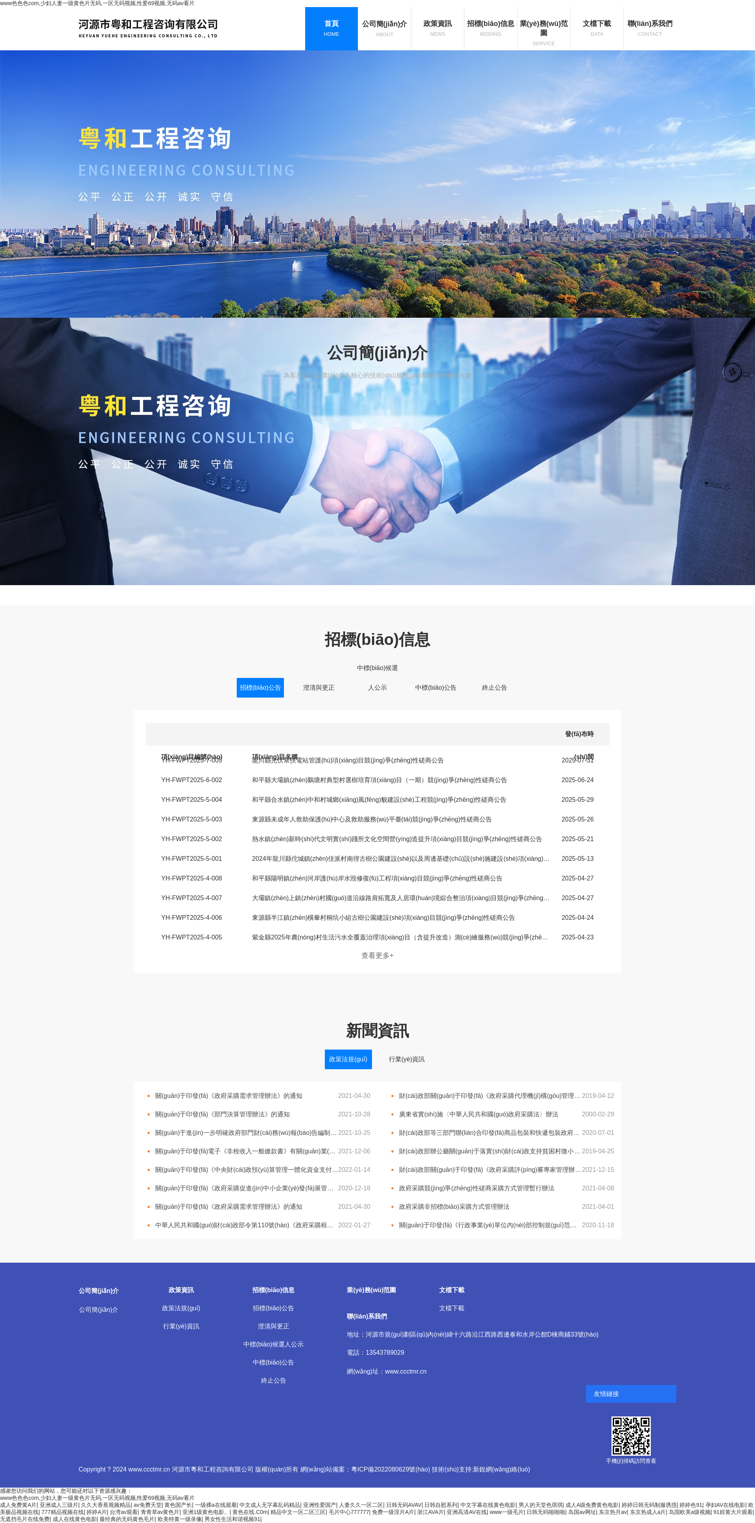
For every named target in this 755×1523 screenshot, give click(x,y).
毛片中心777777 (349, 1512)
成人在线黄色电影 (75, 1519)
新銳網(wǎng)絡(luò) (501, 1469)
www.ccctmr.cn (406, 1371)
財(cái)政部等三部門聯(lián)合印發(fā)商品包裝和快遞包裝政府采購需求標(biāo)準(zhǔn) (490, 1132)
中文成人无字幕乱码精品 (269, 1505)
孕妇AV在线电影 (725, 1505)
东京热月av (613, 1512)
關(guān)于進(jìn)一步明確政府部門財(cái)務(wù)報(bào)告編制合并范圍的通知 (246, 1132)
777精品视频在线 (63, 1512)
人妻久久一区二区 (361, 1505)
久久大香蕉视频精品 (106, 1505)
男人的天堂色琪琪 (541, 1505)
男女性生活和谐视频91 (232, 1519)
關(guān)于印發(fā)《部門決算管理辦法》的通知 (222, 1114)
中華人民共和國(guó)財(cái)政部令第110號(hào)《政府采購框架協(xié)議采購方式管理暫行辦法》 (246, 1225)
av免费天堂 (148, 1505)
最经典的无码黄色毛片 (127, 1519)
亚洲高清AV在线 (467, 1512)
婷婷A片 (97, 1512)
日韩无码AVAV (404, 1505)
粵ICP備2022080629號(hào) (390, 1469)
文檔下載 (451, 1308)
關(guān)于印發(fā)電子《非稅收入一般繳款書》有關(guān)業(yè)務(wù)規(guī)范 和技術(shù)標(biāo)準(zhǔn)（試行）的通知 (246, 1151)
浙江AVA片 (430, 1512)
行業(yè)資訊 (407, 1059)
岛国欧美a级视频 (690, 1512)
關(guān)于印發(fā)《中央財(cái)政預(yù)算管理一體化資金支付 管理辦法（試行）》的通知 (246, 1169)
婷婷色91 (691, 1505)
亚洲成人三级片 (59, 1505)
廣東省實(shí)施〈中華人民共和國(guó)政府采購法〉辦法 (478, 1114)
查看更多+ (377, 955)
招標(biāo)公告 (260, 687)
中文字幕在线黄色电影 (488, 1505)
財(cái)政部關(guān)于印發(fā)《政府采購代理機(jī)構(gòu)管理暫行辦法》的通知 (490, 1095)
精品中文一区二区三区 (298, 1512)
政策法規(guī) (348, 1059)
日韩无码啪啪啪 (546, 1512)
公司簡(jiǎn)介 (98, 1309)
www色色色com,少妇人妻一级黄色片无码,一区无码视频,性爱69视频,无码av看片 (97, 3)
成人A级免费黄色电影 (592, 1505)
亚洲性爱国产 (319, 1505)
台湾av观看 (124, 1512)
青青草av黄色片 (160, 1512)
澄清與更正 (319, 687)
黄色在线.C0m (249, 1512)
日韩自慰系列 (440, 1505)
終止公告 (494, 687)
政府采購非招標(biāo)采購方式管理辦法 (454, 1206)
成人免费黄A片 (18, 1505)
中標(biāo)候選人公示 (377, 671)
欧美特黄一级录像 (180, 1519)
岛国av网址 (582, 1512)
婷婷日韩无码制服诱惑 (649, 1505)
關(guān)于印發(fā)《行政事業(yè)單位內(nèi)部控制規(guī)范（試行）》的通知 (490, 1225)
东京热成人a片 (648, 1512)
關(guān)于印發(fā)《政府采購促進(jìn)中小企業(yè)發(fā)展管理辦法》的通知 (246, 1188)
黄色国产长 (178, 1505)
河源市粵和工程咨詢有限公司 (213, 1469)
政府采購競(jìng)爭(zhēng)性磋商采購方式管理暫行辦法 (476, 1188)
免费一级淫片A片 (393, 1512)
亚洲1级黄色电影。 (206, 1512)
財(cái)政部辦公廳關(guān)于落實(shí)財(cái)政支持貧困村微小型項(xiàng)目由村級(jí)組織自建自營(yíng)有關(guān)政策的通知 (490, 1151)
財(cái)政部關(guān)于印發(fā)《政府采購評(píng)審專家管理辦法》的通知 (490, 1169)
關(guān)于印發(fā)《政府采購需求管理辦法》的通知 (228, 1095)
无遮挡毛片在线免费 (25, 1519)
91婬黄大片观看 (733, 1512)
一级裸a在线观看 (216, 1505)
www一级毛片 (507, 1512)
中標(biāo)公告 (436, 687)
